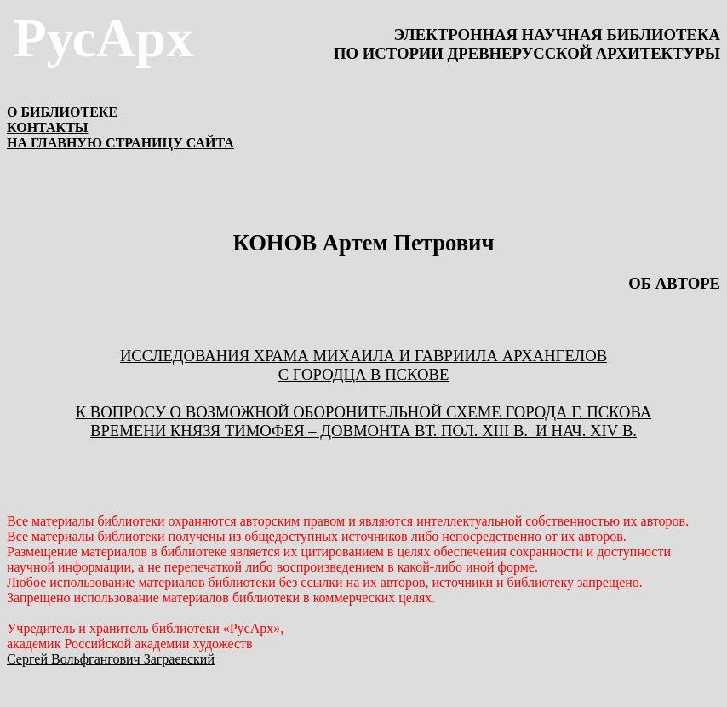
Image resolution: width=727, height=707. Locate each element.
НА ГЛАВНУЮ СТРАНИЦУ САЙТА (120, 142)
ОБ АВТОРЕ (674, 283)
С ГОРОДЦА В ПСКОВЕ (363, 374)
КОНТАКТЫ (48, 127)
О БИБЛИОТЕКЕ (62, 112)
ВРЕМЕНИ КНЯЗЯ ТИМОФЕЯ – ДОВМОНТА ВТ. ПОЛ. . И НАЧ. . (363, 431)
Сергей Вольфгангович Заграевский (111, 659)
